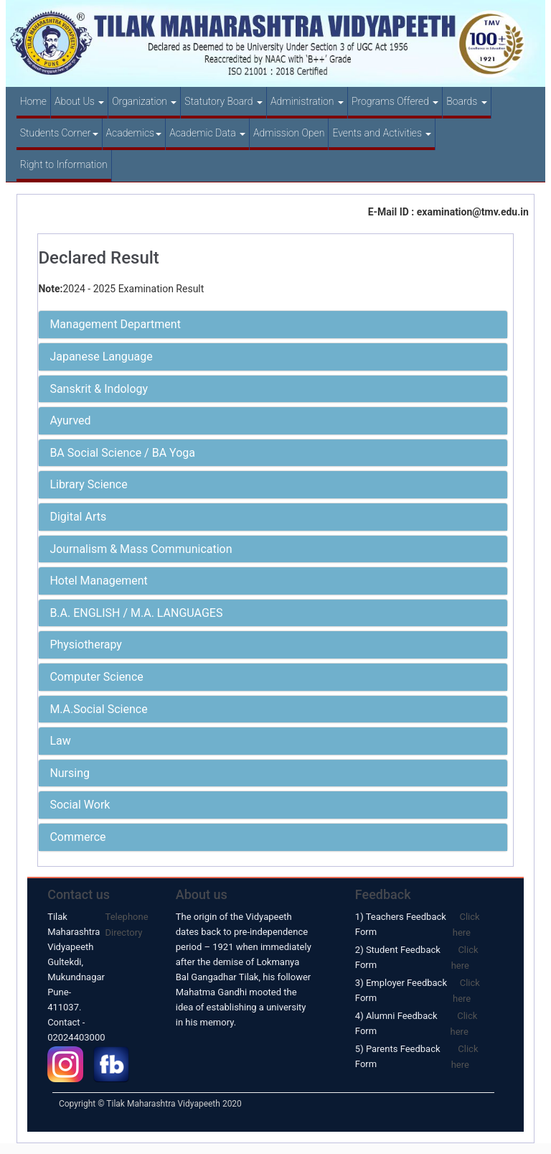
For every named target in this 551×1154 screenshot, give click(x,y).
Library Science (88, 484)
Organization (144, 101)
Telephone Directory (127, 924)
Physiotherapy (86, 644)
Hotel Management (98, 580)
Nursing (70, 773)
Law (60, 741)
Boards (466, 101)
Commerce (77, 837)
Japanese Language (101, 356)
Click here (466, 924)
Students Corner (59, 133)
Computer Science (96, 677)
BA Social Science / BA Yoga (122, 453)
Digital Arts (78, 517)
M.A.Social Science (98, 709)
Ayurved (70, 420)
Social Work (80, 804)
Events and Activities (381, 133)
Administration (307, 101)
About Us (79, 101)
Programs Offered (395, 101)
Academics (134, 133)
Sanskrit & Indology (99, 389)
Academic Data (207, 133)
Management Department (115, 324)
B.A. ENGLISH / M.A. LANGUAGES (136, 613)
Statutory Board (223, 101)
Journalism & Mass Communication (141, 549)
